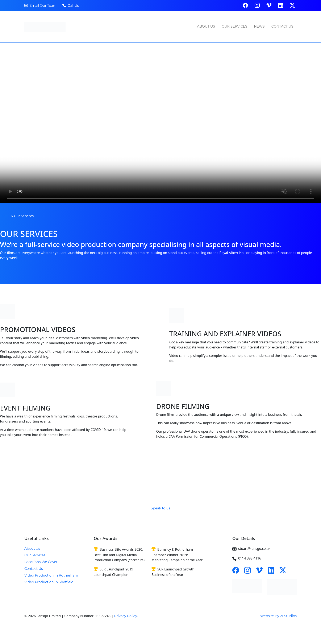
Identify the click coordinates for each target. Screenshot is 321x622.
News (259, 26)
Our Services (234, 26)
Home (5, 216)
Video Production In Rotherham (51, 575)
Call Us (70, 6)
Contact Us (282, 26)
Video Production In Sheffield (49, 582)
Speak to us (160, 508)
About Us (206, 26)
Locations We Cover (40, 562)
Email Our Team (40, 6)
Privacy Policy (125, 616)
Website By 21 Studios (278, 616)
